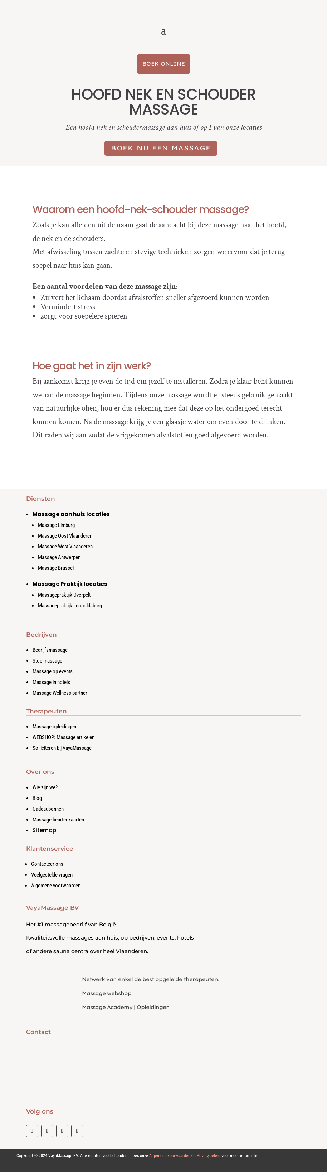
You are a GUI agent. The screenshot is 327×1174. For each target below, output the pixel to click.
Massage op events (53, 673)
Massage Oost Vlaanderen (65, 537)
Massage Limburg (56, 526)
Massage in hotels (51, 683)
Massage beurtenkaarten (58, 821)
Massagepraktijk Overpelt (64, 596)
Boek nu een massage (161, 150)
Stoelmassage (47, 662)
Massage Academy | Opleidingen (126, 1008)
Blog (37, 799)
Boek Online (163, 65)
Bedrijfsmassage (50, 651)
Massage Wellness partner (60, 694)
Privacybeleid (208, 1157)
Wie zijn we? (45, 789)
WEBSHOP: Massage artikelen (63, 739)
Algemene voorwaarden (55, 887)
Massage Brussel (56, 569)
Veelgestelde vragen (52, 876)
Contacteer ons (47, 865)
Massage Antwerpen (59, 559)
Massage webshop (106, 994)
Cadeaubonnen (48, 810)
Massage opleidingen (54, 728)
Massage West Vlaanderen (65, 548)
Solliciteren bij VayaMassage (62, 749)
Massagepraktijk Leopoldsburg (70, 607)
